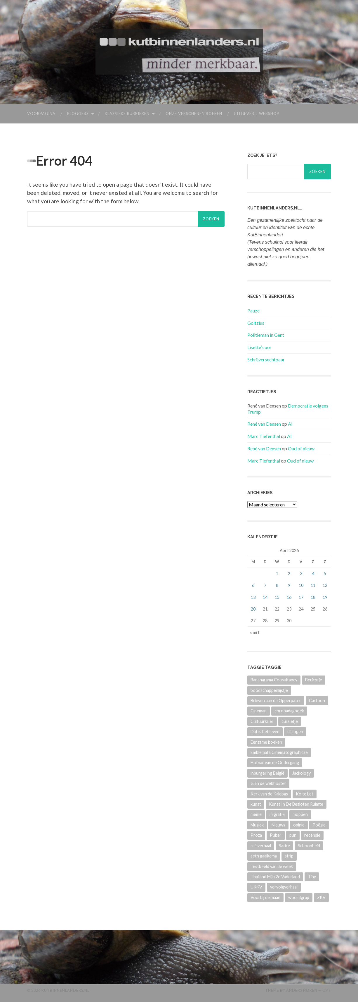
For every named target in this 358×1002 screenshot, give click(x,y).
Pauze (253, 310)
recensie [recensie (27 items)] (312, 835)
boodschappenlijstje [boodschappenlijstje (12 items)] (269, 690)
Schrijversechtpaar (266, 359)
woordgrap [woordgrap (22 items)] (298, 897)
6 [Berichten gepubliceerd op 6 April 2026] (253, 585)
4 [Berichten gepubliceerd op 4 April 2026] (313, 573)
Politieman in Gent (265, 335)
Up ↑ (327, 990)
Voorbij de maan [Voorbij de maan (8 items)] (265, 897)
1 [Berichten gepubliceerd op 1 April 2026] (277, 573)
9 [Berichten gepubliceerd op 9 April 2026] (289, 585)
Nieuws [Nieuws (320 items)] (278, 824)
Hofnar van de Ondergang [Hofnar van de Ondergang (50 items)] (275, 762)
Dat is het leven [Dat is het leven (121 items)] (265, 731)
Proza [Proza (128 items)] (256, 835)
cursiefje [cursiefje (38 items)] (289, 721)
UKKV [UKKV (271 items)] (256, 886)
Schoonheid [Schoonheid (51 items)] (309, 845)
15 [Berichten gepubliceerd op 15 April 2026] (277, 596)
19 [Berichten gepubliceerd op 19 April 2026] (325, 596)
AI (290, 424)
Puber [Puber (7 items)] (275, 835)
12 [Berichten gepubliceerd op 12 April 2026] (325, 585)
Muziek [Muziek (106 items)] (257, 824)
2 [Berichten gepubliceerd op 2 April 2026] (289, 573)
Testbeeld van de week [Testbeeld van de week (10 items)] (272, 866)
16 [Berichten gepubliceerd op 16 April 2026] (289, 596)
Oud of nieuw (301, 448)
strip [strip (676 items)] (289, 855)
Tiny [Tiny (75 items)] (312, 876)
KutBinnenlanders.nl (65, 990)
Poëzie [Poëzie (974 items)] (319, 824)
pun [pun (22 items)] (292, 835)
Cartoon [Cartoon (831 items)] (317, 700)
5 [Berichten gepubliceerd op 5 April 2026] (325, 573)
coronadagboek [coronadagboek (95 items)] (289, 710)
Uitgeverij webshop (256, 113)
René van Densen (264, 424)
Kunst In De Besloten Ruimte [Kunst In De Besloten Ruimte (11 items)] (296, 804)
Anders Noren (301, 990)
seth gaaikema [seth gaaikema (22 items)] (264, 855)
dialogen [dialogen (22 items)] (295, 731)
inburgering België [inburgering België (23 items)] (267, 773)
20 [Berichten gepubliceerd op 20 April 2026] (253, 608)
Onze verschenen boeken (194, 113)
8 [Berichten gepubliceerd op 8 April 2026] (277, 585)
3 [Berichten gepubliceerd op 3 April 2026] (301, 573)
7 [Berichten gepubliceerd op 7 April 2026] (265, 585)
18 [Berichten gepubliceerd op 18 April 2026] (313, 596)
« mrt (255, 632)
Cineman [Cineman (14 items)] (259, 710)
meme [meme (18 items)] (256, 814)
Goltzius (255, 322)
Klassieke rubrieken (127, 113)
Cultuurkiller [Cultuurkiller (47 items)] (262, 721)
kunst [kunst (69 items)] (256, 804)
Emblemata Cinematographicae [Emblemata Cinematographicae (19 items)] (279, 752)
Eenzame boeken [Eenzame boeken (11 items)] (266, 741)
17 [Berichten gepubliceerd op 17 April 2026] (301, 596)
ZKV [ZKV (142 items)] (321, 897)
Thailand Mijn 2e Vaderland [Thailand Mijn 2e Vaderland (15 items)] (275, 876)
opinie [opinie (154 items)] (299, 824)
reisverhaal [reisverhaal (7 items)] (261, 845)
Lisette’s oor (259, 347)
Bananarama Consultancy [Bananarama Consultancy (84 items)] (274, 679)
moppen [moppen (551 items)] (300, 814)
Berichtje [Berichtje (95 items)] (313, 679)
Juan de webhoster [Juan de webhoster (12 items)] (268, 783)
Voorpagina (41, 113)
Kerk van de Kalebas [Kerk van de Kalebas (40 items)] (269, 793)
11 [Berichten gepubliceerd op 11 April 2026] (313, 585)
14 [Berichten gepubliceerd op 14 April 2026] (265, 596)
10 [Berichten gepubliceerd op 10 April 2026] (301, 585)
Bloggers (78, 113)
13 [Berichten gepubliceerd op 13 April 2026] (253, 596)
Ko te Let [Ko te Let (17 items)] (304, 793)
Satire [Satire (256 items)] (284, 845)
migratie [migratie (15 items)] (277, 814)
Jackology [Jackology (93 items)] (301, 773)
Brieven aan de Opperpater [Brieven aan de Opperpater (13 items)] (276, 700)
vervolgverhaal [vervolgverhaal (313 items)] (284, 886)
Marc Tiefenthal (263, 436)
